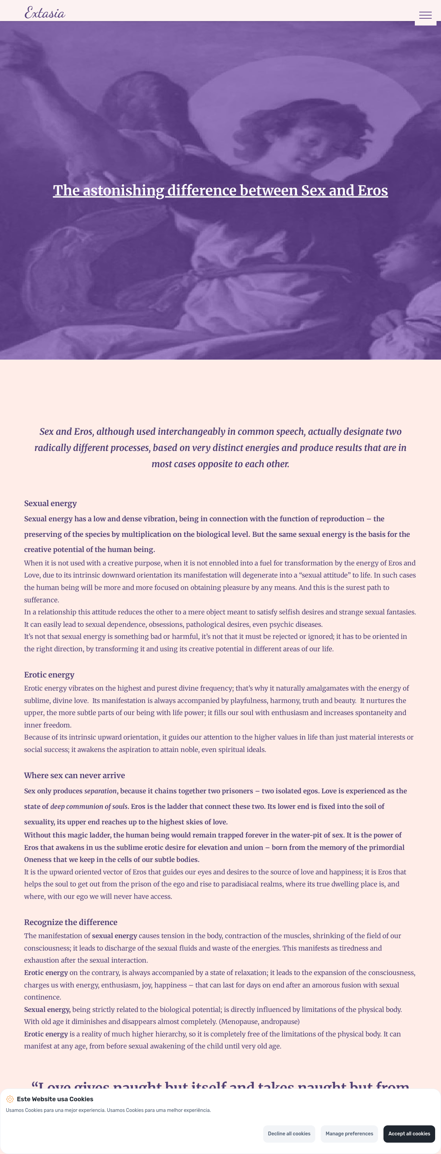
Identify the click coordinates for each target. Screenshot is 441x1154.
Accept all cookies (409, 1134)
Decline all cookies (289, 1134)
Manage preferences (349, 1134)
